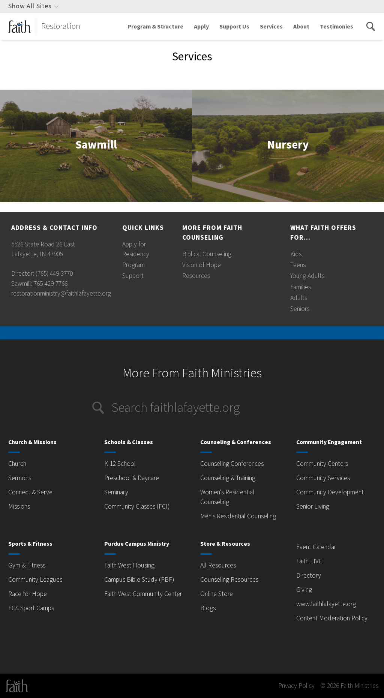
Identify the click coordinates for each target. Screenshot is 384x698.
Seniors (299, 309)
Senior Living (312, 506)
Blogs (208, 608)
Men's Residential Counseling (238, 516)
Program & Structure (155, 27)
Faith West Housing (129, 565)
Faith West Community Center (143, 594)
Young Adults (307, 276)
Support (133, 276)
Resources (196, 276)
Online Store (216, 594)
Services (271, 27)
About (301, 27)
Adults (298, 298)
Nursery (288, 145)
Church (17, 463)
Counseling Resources (229, 579)
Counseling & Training (227, 478)
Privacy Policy (296, 685)
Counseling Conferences (232, 463)
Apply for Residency (135, 249)
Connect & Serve (30, 492)
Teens (298, 265)
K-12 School (120, 463)
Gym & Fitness (26, 565)
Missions (19, 506)
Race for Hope (27, 594)
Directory (308, 575)
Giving (304, 589)
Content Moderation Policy (332, 618)
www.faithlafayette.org (326, 604)
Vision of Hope (201, 265)
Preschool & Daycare (131, 478)
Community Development (330, 492)
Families (300, 287)
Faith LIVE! (310, 561)
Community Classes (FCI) (137, 506)
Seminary (116, 492)
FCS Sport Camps (31, 608)
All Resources (218, 565)
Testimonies (336, 27)
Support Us (234, 27)
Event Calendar (316, 547)
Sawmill (96, 145)
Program (133, 265)
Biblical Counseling (206, 254)
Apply (201, 27)
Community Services (323, 478)
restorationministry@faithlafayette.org (61, 293)
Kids (296, 254)
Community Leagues (35, 579)
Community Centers (322, 463)
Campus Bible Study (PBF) (139, 579)
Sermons (19, 478)
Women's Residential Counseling (227, 497)
